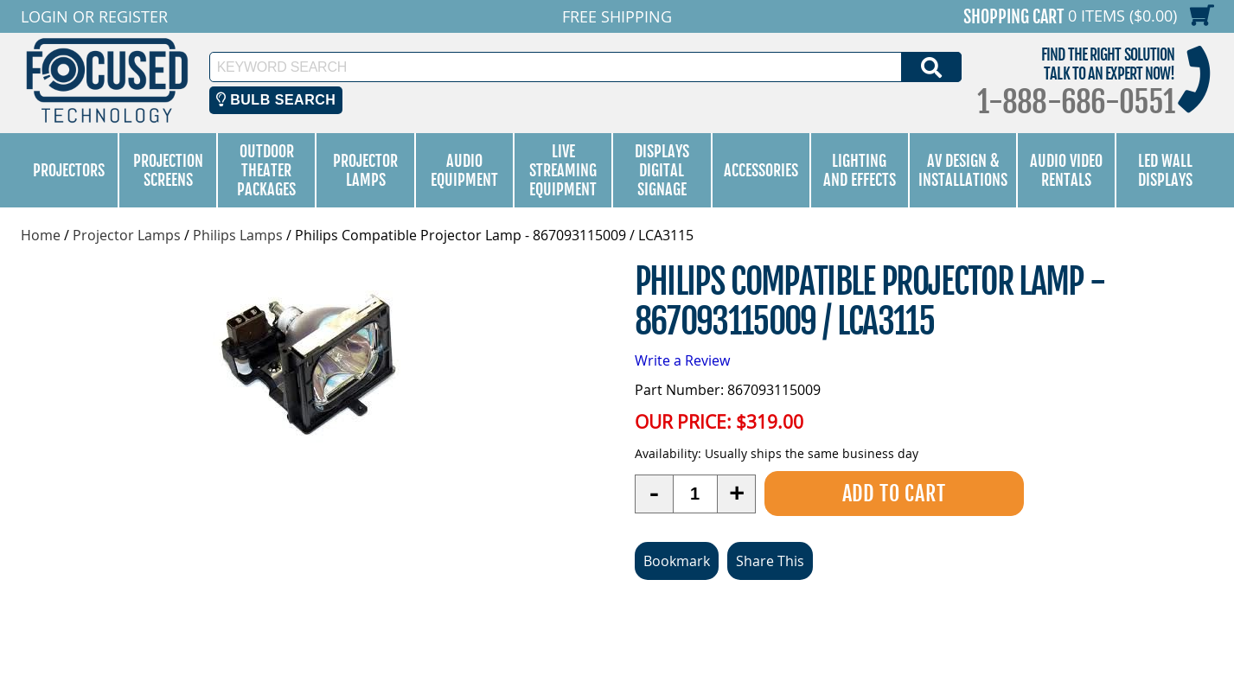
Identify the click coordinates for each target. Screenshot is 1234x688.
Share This (770, 560)
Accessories (761, 170)
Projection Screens (168, 170)
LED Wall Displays (1165, 170)
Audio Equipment (464, 170)
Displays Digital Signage (662, 170)
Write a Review (682, 360)
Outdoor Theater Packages (266, 170)
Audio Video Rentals (1066, 170)
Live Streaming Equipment (563, 170)
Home (41, 235)
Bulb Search (276, 99)
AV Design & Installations (962, 170)
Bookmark (676, 560)
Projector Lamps (365, 170)
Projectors (69, 170)
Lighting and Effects (859, 170)
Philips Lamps (238, 235)
